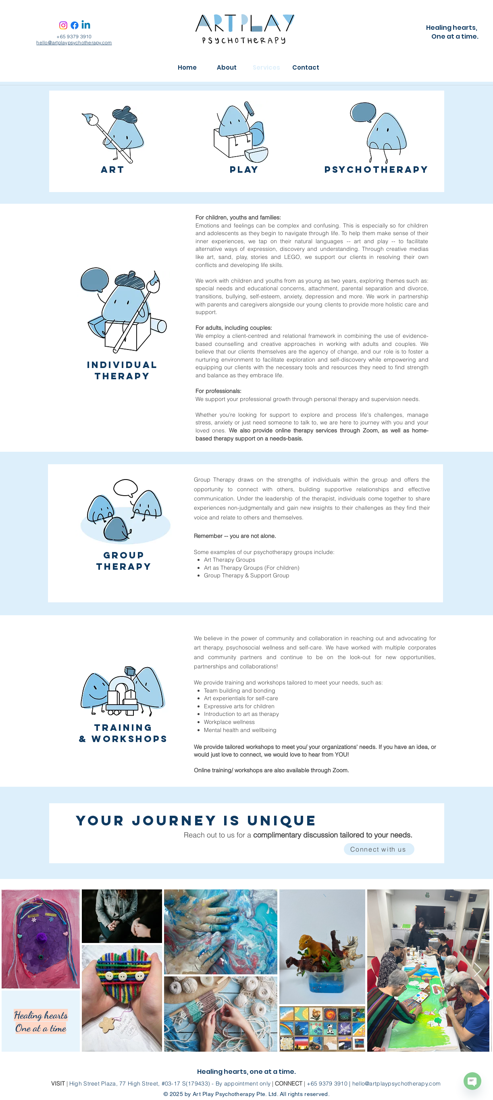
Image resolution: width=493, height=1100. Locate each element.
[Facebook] (74, 25)
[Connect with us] (379, 849)
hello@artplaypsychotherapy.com (74, 42)
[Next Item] (478, 970)
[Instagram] (63, 25)
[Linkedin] (86, 25)
